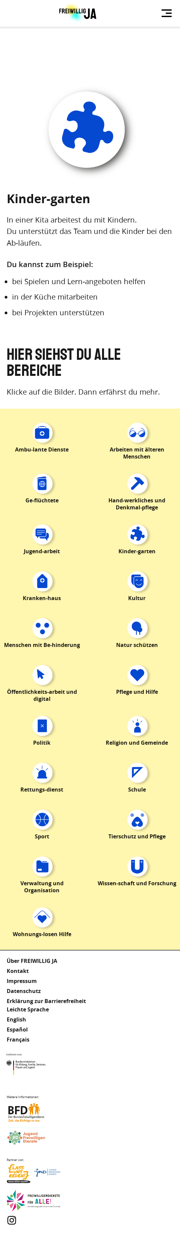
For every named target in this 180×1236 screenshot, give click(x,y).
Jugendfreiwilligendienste (33, 1138)
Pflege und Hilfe (137, 691)
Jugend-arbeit (42, 551)
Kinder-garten (137, 551)
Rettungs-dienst (41, 789)
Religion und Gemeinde (137, 742)
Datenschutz (24, 991)
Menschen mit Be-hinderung (42, 645)
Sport (42, 836)
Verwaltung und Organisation (42, 887)
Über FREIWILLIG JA (32, 961)
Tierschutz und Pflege (137, 836)
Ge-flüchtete (42, 500)
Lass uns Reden (33, 1175)
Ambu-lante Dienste (42, 449)
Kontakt (18, 971)
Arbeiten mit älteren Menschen (137, 453)
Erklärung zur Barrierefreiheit (46, 1001)
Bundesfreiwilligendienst (33, 1112)
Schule (137, 789)
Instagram (12, 1220)
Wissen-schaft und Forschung (137, 883)
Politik (42, 742)
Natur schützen (137, 645)
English (16, 1019)
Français (18, 1039)
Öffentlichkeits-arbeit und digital (42, 695)
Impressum (22, 981)
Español (17, 1029)
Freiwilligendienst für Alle (33, 1201)
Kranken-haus (42, 598)
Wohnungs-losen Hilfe (42, 934)
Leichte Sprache (28, 1009)
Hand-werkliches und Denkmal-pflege (136, 504)
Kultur (137, 598)
